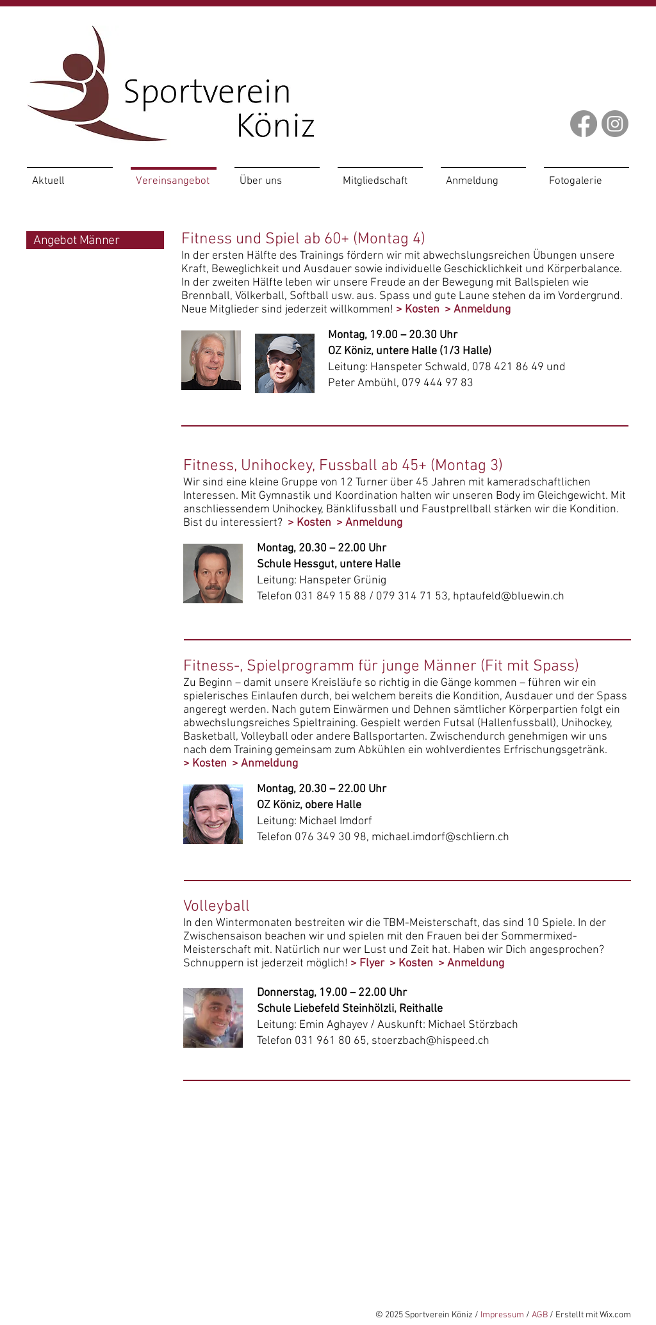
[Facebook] (583, 123)
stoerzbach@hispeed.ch (430, 1041)
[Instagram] (615, 123)
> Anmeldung (478, 309)
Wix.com (615, 1315)
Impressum (502, 1315)
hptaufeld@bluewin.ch (508, 596)
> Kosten (417, 309)
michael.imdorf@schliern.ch (440, 837)
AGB (540, 1315)
